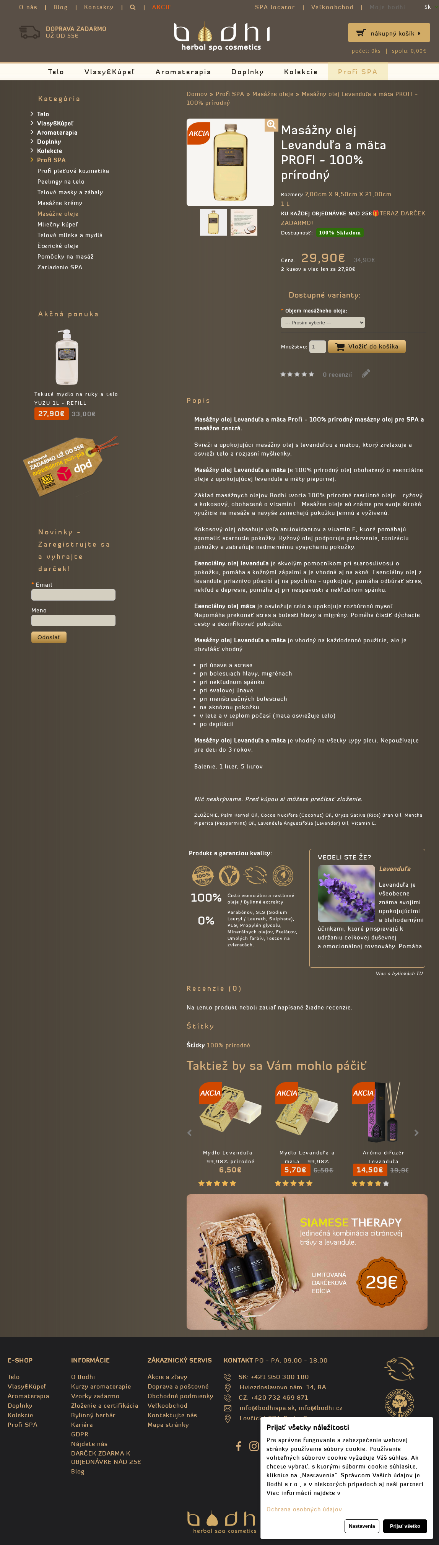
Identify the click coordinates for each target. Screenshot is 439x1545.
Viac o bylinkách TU (399, 973)
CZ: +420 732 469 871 (274, 1397)
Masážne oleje (273, 94)
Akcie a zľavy (167, 1377)
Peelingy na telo (61, 181)
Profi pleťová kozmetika (73, 170)
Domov (197, 94)
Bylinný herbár (93, 1415)
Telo (56, 71)
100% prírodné (228, 1045)
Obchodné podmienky (180, 1396)
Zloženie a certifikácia (104, 1405)
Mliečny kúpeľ (57, 224)
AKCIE (162, 7)
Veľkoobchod (332, 7)
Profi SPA (358, 71)
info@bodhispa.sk (267, 1408)
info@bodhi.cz (321, 1408)
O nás (28, 7)
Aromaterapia (183, 71)
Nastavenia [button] (362, 1526)
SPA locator (275, 7)
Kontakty (99, 7)
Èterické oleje (58, 245)
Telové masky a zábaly (70, 192)
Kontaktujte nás (172, 1415)
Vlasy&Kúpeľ (110, 71)
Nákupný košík (396, 33)
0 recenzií (337, 374)
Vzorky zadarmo (95, 1396)
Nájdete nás (89, 1443)
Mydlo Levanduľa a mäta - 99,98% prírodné (307, 1161)
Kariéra (82, 1424)
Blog (61, 7)
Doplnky (247, 71)
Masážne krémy (60, 203)
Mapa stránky (168, 1424)
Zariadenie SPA (60, 267)
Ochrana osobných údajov (304, 1509)
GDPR (79, 1434)
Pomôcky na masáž (65, 256)
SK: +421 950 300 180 (274, 1377)
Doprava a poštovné (178, 1386)
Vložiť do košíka (366, 347)
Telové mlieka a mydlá (70, 235)
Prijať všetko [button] (405, 1526)
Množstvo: (303, 347)
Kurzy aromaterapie (101, 1386)
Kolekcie (301, 71)
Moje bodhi (388, 7)
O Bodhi (83, 1377)
